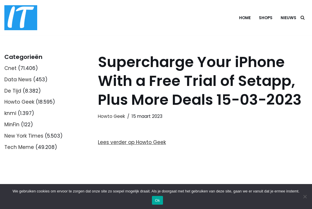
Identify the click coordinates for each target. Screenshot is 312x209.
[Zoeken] (302, 17)
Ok (157, 200)
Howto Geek (19, 101)
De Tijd (12, 90)
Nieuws (288, 18)
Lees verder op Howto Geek (132, 142)
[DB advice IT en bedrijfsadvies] (20, 17)
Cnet (10, 68)
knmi (10, 113)
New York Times (23, 135)
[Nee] (305, 196)
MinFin (11, 124)
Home (245, 18)
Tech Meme (19, 147)
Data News (18, 79)
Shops (265, 18)
